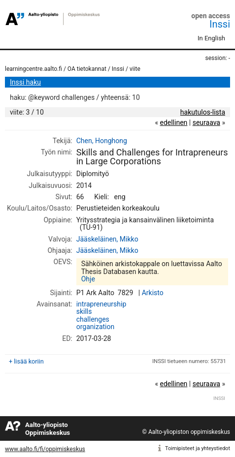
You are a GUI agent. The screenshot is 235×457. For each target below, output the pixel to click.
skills (84, 311)
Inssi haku (25, 82)
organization (95, 327)
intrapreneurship (101, 304)
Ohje (88, 279)
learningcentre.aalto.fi (33, 68)
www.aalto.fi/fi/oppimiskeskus (45, 449)
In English (211, 38)
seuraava (206, 122)
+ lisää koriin (26, 361)
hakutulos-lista (202, 112)
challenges (92, 319)
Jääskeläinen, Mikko (107, 239)
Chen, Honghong (101, 141)
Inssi (219, 24)
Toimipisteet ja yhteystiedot (197, 448)
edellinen (173, 122)
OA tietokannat (86, 68)
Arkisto (153, 293)
